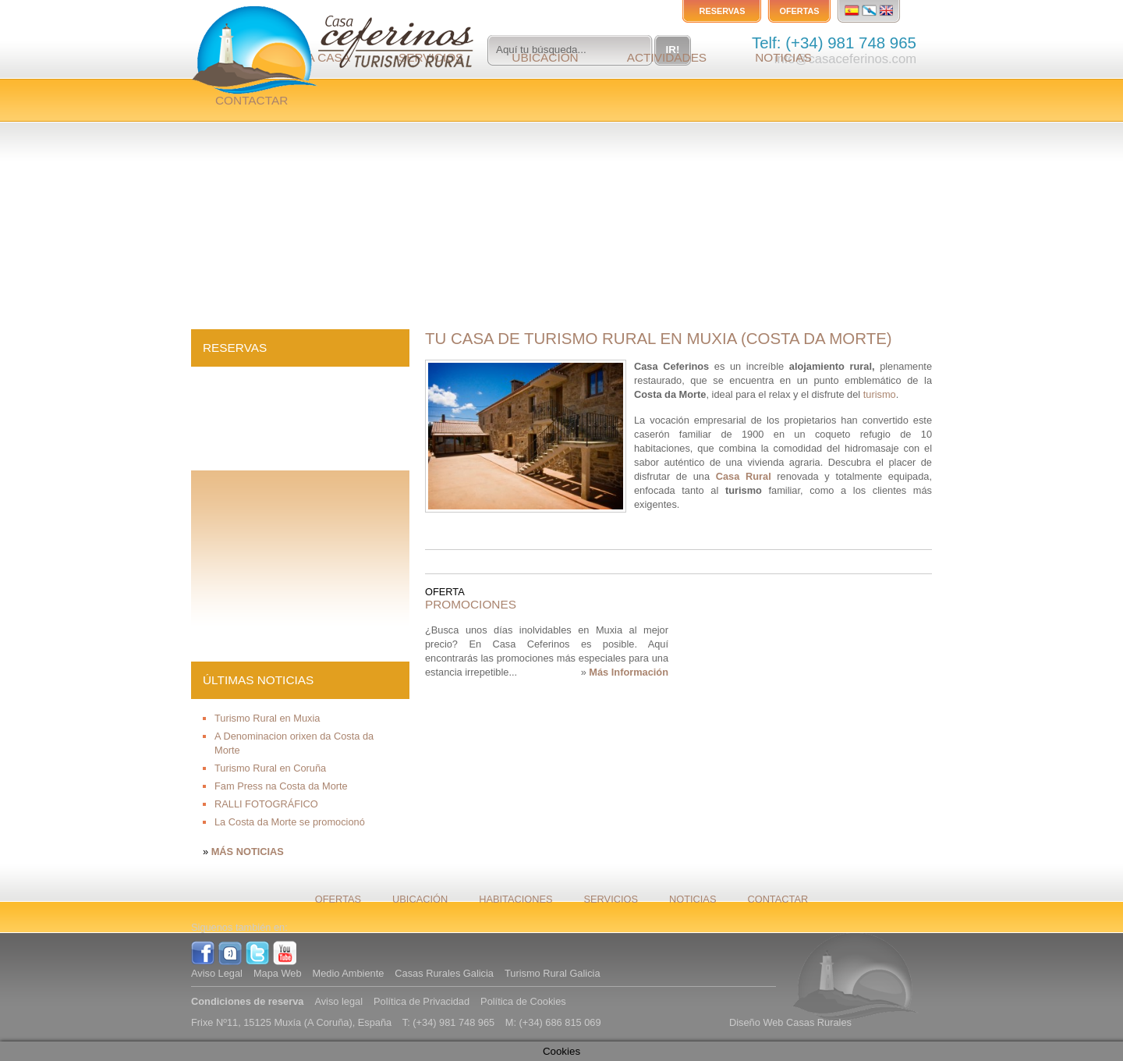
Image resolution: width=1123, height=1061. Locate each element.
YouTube (284, 953)
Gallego (870, 10)
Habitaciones (515, 899)
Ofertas (799, 11)
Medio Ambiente (348, 973)
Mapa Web (277, 973)
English (887, 10)
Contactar (251, 100)
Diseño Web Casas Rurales (790, 1022)
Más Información (628, 672)
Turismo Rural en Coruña (270, 768)
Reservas (723, 11)
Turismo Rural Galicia (552, 973)
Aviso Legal (217, 973)
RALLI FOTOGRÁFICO (266, 804)
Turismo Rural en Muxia (267, 718)
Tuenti (230, 953)
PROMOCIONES (470, 604)
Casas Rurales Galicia (444, 973)
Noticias (783, 57)
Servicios (611, 899)
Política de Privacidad (421, 1001)
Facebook (202, 953)
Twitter (257, 953)
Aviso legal (338, 1001)
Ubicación (545, 57)
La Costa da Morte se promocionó (289, 822)
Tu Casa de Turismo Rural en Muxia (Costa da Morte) (658, 338)
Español (852, 10)
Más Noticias (247, 851)
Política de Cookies (523, 1001)
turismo (879, 394)
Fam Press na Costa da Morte (281, 786)
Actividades (667, 57)
